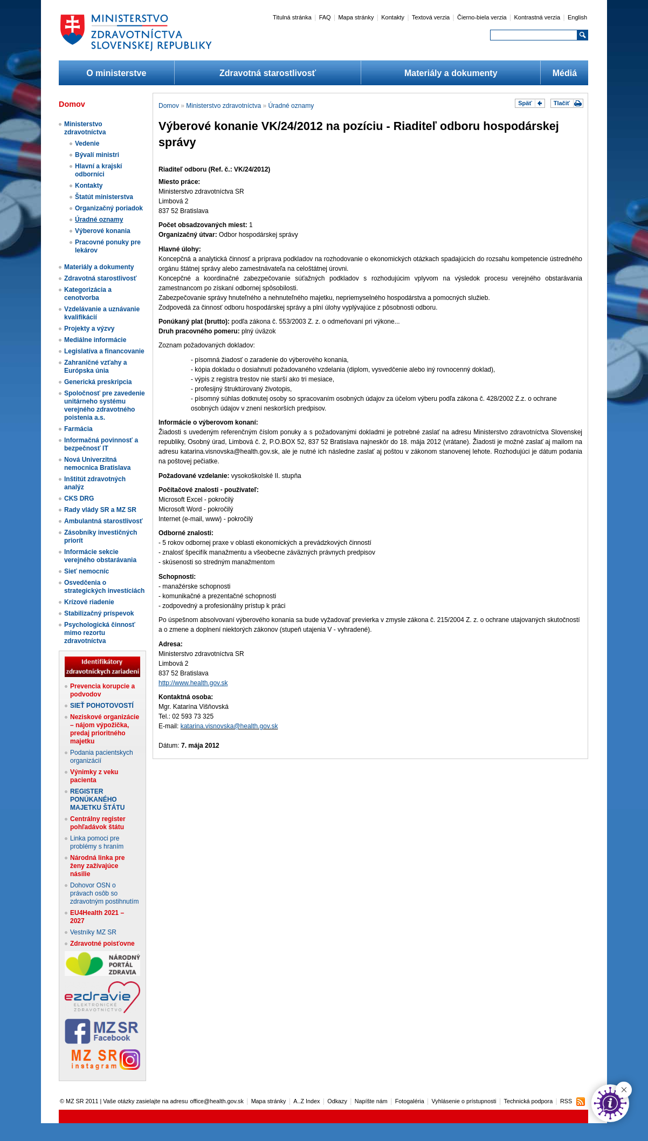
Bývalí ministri (97, 155)
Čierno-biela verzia (482, 17)
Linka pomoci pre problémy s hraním (96, 842)
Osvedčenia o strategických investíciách (104, 587)
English (577, 17)
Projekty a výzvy (89, 328)
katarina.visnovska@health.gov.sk (229, 726)
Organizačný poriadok (109, 208)
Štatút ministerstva (104, 197)
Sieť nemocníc (86, 571)
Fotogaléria (409, 1101)
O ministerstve (116, 73)
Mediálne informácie (95, 340)
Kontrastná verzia (537, 17)
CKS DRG (79, 498)
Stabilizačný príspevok (99, 613)
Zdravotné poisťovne (102, 943)
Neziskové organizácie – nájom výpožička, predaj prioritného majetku (104, 729)
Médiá (565, 73)
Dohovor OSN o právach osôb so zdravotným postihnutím (104, 893)
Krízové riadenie (89, 602)
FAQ (325, 17)
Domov (168, 106)
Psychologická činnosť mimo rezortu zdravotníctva (99, 633)
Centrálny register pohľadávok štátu (98, 823)
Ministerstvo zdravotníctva (85, 128)
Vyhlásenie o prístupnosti (464, 1101)
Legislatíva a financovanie (104, 351)
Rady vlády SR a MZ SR (100, 510)
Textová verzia (431, 17)
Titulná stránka (292, 17)
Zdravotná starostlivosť (267, 73)
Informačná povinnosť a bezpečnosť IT (101, 444)
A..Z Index (306, 1101)
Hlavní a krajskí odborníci (98, 170)
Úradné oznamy (99, 219)
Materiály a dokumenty (451, 73)
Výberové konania (102, 231)
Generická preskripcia (98, 382)
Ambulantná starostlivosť (103, 521)
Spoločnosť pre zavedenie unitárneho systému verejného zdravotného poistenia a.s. (104, 405)
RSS (566, 1101)
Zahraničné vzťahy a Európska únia (95, 366)
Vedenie (87, 143)
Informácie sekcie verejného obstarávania (100, 556)
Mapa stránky (356, 17)
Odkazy (337, 1101)
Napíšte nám (371, 1101)
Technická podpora (528, 1101)
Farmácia (78, 429)
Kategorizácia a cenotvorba (88, 294)
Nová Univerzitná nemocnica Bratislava (97, 464)
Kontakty (392, 17)
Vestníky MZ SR (93, 932)
